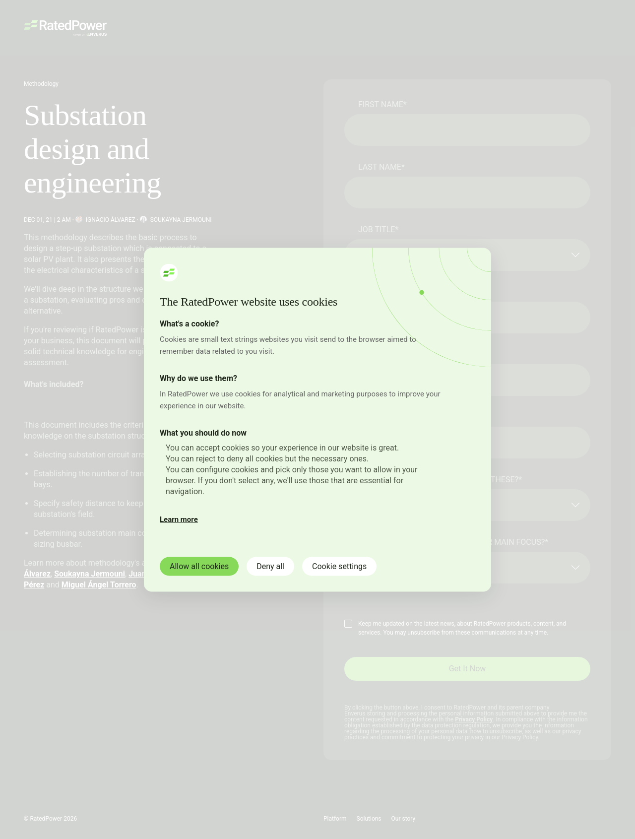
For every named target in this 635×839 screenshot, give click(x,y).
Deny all (270, 566)
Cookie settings (339, 566)
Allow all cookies (199, 566)
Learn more (179, 519)
